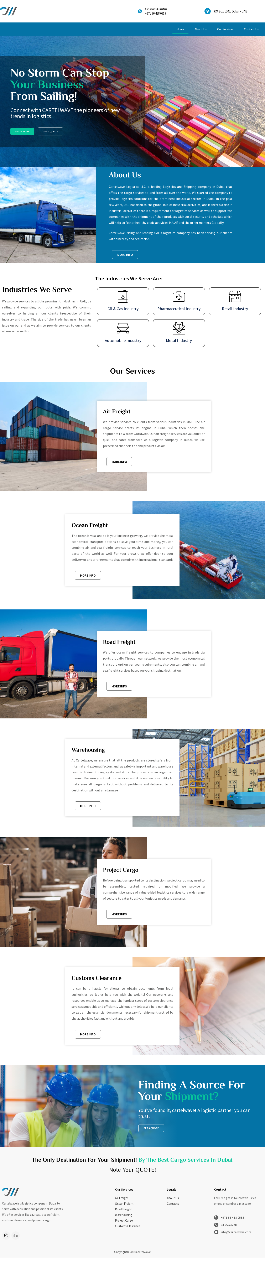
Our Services (225, 29)
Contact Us (251, 29)
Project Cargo (124, 1232)
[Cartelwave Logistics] (141, 11)
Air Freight (122, 1209)
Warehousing (123, 1226)
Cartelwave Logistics (162, 8)
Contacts (173, 1215)
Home (180, 29)
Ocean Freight (124, 1215)
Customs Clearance (127, 1237)
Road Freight (123, 1221)
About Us (201, 29)
